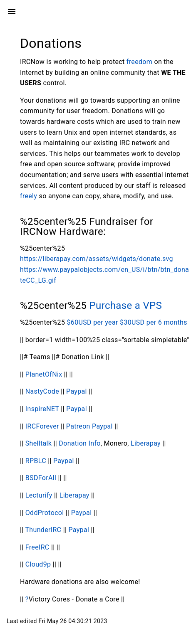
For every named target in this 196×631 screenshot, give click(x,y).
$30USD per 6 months (153, 322)
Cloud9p (38, 564)
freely (28, 196)
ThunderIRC (43, 530)
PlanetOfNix (43, 374)
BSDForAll (40, 478)
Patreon (78, 426)
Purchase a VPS (125, 305)
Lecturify (38, 495)
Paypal (77, 391)
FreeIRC (37, 547)
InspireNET (42, 409)
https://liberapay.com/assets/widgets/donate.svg (96, 259)
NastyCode (42, 391)
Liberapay (146, 443)
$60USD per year (92, 322)
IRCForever (42, 426)
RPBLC (35, 461)
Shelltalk (38, 443)
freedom (139, 62)
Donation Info (79, 443)
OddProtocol (44, 513)
